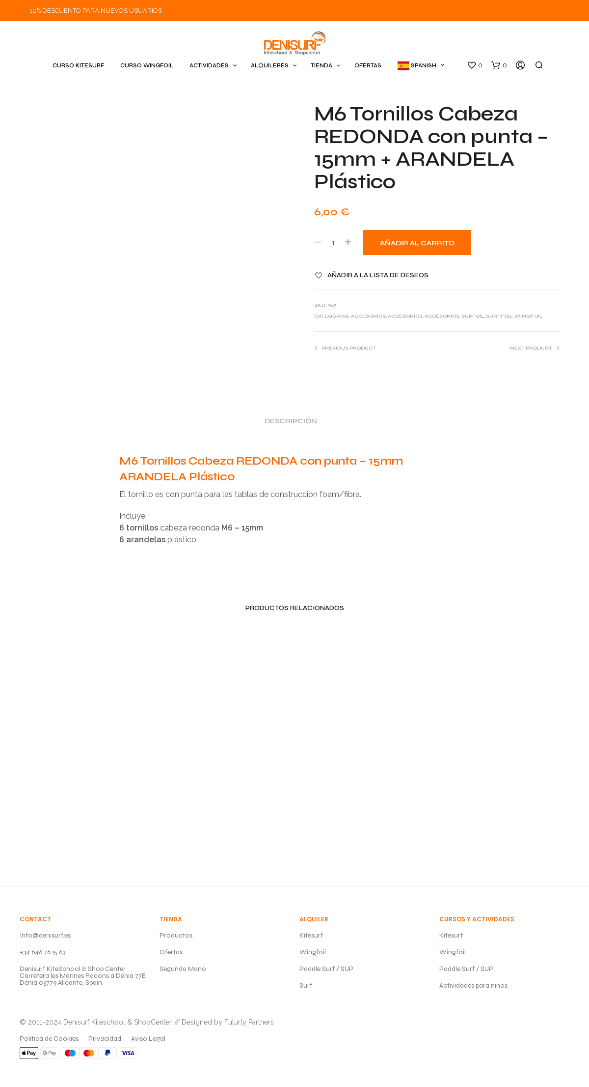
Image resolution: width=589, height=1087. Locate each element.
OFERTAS (367, 65)
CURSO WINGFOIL (146, 65)
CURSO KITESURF (78, 65)
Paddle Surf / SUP (326, 969)
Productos (176, 935)
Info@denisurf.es (45, 935)
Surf (305, 985)
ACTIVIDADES (209, 65)
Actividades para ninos (473, 985)
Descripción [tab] (291, 421)
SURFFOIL (499, 316)
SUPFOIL (472, 316)
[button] (474, 65)
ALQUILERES (270, 65)
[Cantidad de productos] (333, 242)
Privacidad (104, 1038)
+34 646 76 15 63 (42, 952)
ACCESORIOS (368, 316)
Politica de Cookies (49, 1038)
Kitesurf (311, 935)
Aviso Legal (148, 1038)
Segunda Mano (183, 969)
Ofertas (171, 952)
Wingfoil (312, 952)
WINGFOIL (528, 316)
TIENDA (321, 65)
